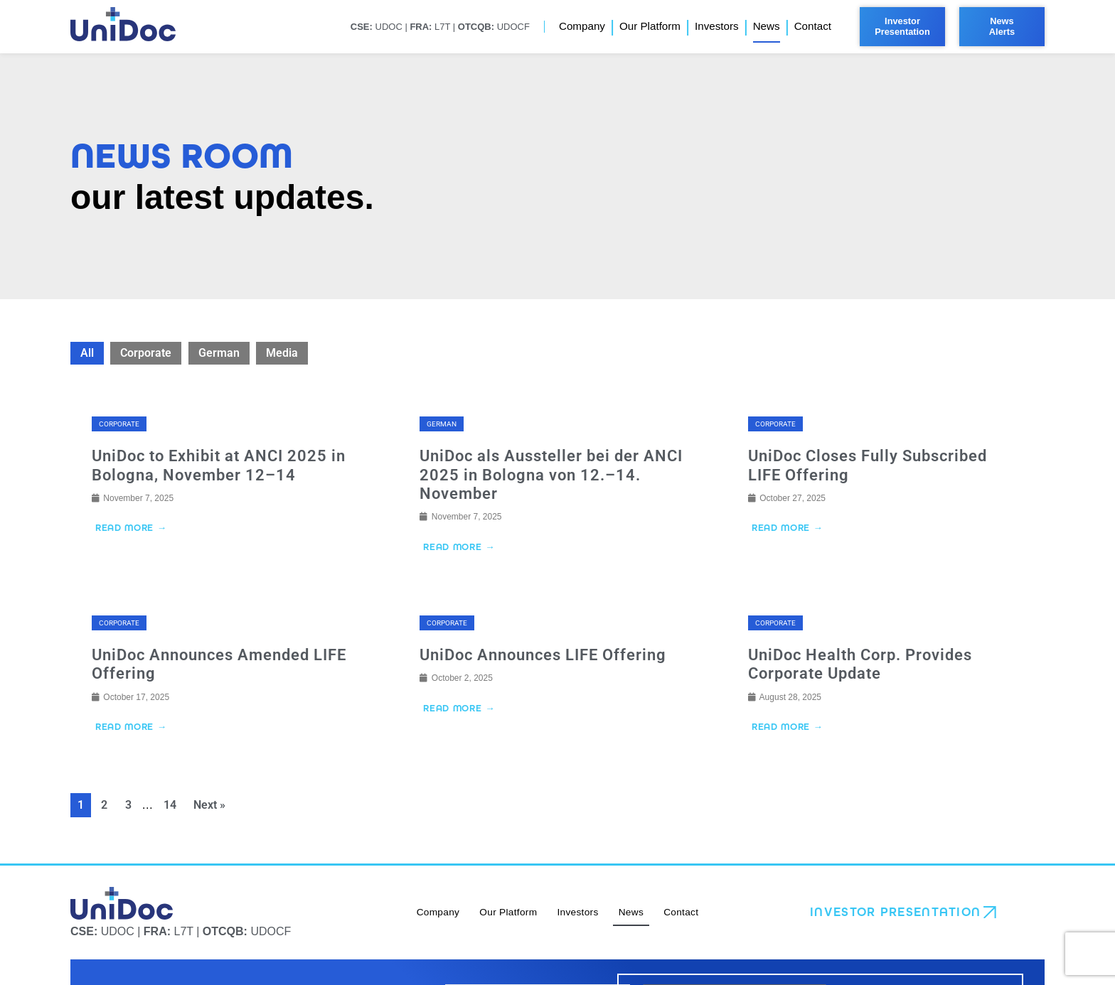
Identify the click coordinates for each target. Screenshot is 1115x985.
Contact (812, 26)
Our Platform (650, 26)
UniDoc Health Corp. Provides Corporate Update (860, 665)
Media (282, 353)
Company (582, 26)
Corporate (145, 353)
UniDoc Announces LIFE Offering (543, 655)
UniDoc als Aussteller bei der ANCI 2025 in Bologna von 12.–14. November (551, 474)
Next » (209, 806)
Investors (717, 26)
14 (170, 806)
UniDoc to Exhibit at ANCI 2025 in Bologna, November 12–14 (219, 465)
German (219, 353)
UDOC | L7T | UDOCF (439, 26)
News (766, 26)
